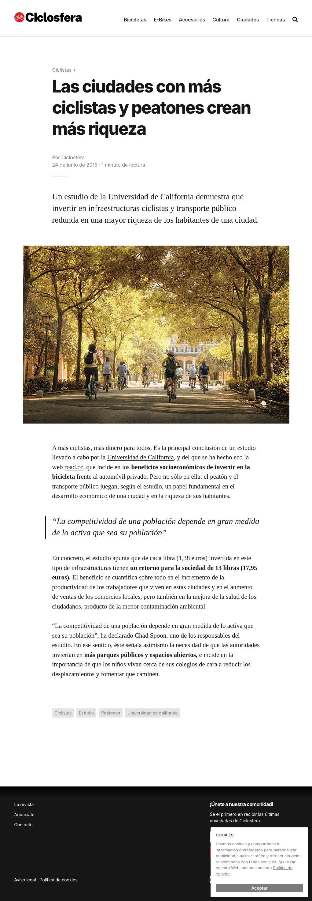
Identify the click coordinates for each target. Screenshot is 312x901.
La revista (24, 804)
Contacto (23, 824)
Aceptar (259, 888)
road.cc (73, 467)
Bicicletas (135, 20)
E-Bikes (162, 20)
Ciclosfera (73, 157)
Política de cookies (59, 879)
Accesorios (192, 20)
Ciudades (248, 20)
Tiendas (275, 20)
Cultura (220, 20)
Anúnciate (24, 814)
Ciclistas (62, 70)
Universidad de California (140, 457)
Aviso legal (25, 879)
